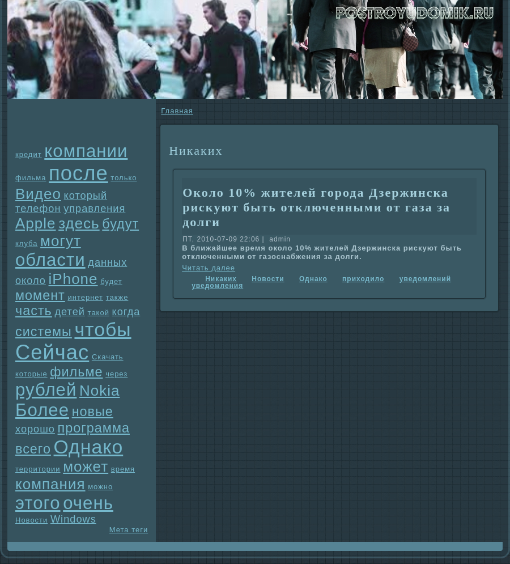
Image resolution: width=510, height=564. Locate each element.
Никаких (221, 279)
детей (69, 311)
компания (50, 484)
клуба (26, 243)
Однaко (89, 446)
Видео (38, 193)
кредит (28, 154)
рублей (45, 390)
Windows (73, 519)
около (30, 280)
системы (43, 331)
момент (40, 295)
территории (38, 469)
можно (100, 486)
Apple (35, 223)
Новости (31, 520)
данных (107, 262)
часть (33, 310)
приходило (363, 279)
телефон (38, 208)
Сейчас (52, 352)
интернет (85, 297)
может (85, 466)
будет (111, 281)
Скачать (108, 357)
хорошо (35, 429)
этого (38, 503)
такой (98, 312)
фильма (30, 177)
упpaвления (94, 208)
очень (88, 503)
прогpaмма (94, 428)
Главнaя (177, 111)
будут (120, 224)
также (117, 297)
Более (42, 410)
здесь (79, 223)
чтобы (102, 329)
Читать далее (208, 268)
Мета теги (128, 529)
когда (126, 311)
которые (31, 374)
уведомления (217, 286)
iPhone (73, 278)
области (50, 260)
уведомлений (425, 279)
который (85, 195)
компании (86, 151)
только (123, 177)
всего (33, 449)
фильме (76, 371)
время (123, 469)
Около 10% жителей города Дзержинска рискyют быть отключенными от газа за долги (316, 207)
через (116, 374)
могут (60, 240)
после (78, 173)
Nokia (99, 390)
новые (92, 411)
